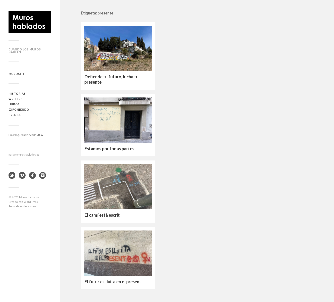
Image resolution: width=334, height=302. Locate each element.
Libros (14, 104)
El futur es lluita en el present (112, 281)
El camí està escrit (102, 215)
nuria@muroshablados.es (24, 154)
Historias (17, 93)
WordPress (31, 201)
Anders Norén (28, 206)
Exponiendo (19, 109)
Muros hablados (29, 197)
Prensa (15, 115)
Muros (14, 74)
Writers (16, 99)
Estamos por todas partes (109, 148)
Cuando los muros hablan (25, 51)
